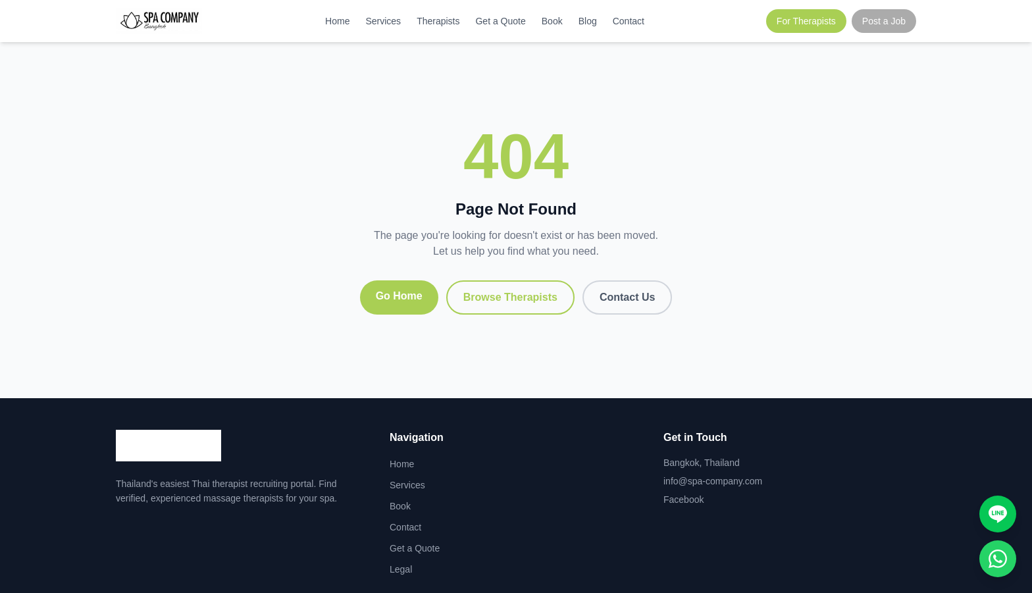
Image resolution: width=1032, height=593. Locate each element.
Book (552, 21)
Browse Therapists (510, 297)
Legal (401, 569)
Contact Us (627, 297)
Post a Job (884, 21)
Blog (588, 21)
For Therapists (806, 21)
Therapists (438, 21)
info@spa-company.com (712, 481)
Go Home (399, 295)
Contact (628, 21)
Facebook (683, 499)
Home (337, 21)
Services (383, 21)
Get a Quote (500, 21)
